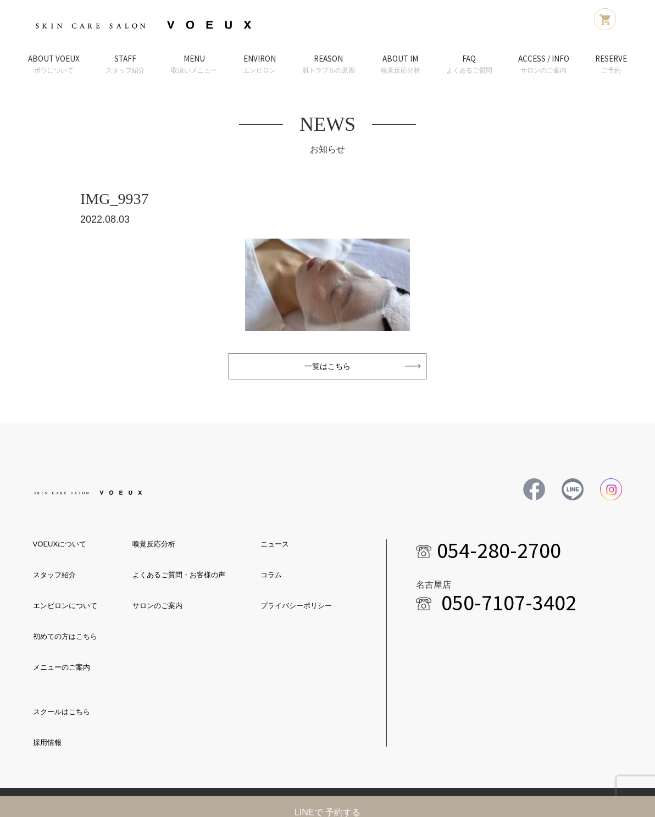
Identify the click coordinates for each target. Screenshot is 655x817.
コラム (271, 575)
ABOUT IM (400, 64)
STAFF (125, 64)
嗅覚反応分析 (153, 544)
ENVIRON (259, 64)
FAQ (469, 64)
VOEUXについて (60, 544)
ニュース (274, 544)
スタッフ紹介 (54, 575)
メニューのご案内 (61, 667)
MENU (194, 64)
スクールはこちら (61, 712)
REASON (328, 64)
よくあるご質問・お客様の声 (178, 575)
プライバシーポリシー (296, 605)
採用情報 (47, 742)
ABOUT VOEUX (54, 64)
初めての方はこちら (65, 636)
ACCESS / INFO (543, 64)
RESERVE (611, 64)
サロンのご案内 (157, 605)
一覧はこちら (327, 366)
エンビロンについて (65, 605)
